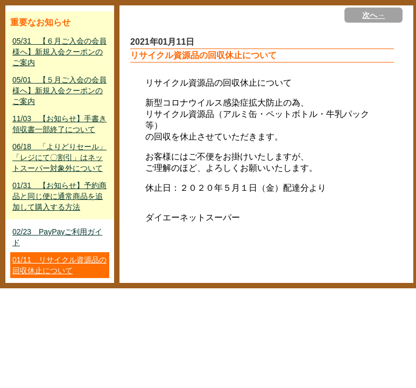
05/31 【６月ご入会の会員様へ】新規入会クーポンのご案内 (59, 52)
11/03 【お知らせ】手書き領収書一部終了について (59, 124)
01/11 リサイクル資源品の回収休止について (59, 265)
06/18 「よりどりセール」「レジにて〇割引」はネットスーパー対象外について (59, 157)
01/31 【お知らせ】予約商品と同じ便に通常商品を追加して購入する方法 (59, 196)
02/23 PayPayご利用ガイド (57, 237)
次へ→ (373, 15)
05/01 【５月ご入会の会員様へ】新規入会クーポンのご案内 (59, 90)
